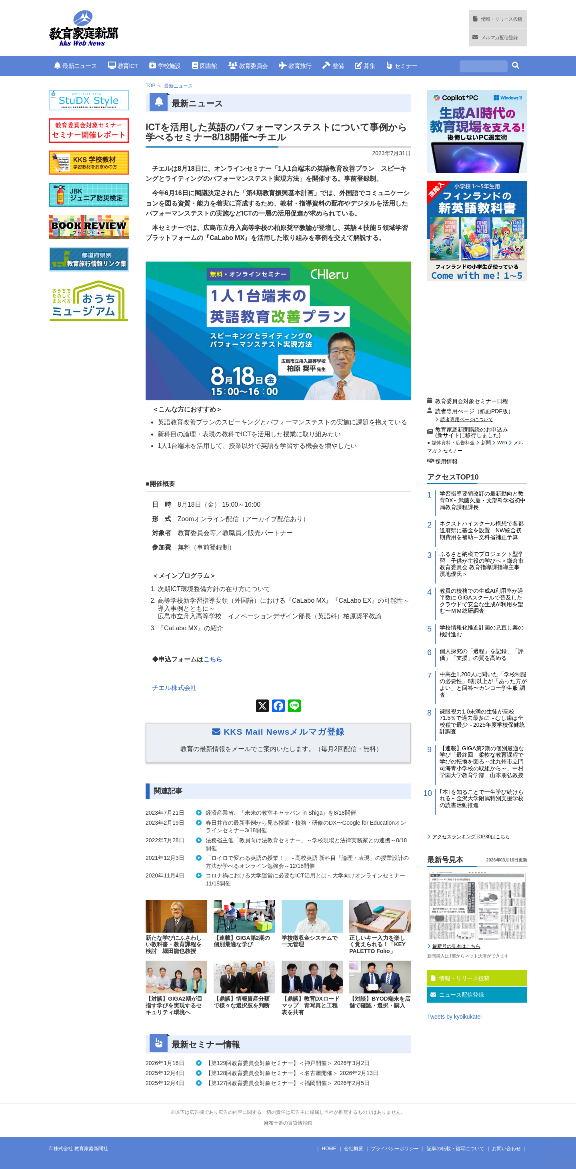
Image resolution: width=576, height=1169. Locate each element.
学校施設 (164, 65)
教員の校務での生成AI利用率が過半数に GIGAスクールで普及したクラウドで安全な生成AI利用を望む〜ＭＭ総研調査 (481, 600)
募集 (365, 65)
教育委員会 (248, 65)
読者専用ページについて (466, 419)
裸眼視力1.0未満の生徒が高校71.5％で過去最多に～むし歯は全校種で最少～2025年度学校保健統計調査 (482, 721)
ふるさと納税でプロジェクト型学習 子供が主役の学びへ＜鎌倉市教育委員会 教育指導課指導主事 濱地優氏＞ (482, 564)
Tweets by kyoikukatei (454, 1016)
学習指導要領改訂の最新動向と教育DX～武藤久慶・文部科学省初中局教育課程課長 (483, 500)
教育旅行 (295, 65)
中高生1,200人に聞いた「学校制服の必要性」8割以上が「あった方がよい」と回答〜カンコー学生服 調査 (483, 684)
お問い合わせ (506, 1148)
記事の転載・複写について (455, 1148)
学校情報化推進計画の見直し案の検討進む (482, 630)
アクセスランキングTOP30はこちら (471, 836)
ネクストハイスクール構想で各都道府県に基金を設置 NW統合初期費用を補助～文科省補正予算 (482, 530)
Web (502, 443)
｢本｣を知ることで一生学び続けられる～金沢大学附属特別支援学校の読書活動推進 (482, 799)
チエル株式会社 (174, 687)
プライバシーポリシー (395, 1148)
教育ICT (123, 65)
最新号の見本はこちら (456, 946)
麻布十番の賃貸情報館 (288, 1123)
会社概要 (353, 1148)
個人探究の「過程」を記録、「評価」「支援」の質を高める (482, 654)
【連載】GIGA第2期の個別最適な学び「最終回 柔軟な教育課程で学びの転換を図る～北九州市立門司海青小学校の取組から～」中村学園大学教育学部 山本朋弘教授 (482, 761)
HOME (329, 1148)
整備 (333, 65)
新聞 (486, 443)
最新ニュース (75, 65)
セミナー (401, 65)
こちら (213, 659)
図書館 (204, 65)
